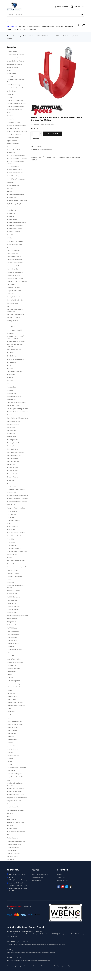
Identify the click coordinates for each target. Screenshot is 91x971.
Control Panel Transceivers (16, 179)
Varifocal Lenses (12, 838)
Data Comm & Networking (15, 194)
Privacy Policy (36, 880)
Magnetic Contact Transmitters (17, 418)
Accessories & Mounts (14, 58)
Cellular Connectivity (14, 134)
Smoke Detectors (13, 727)
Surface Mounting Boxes (15, 774)
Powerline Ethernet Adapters (17, 551)
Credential (10, 182)
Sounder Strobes (12, 740)
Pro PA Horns (11, 603)
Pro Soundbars (12, 619)
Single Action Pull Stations (16, 705)
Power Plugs (11, 539)
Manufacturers (12, 26)
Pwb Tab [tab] (34, 160)
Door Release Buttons (14, 228)
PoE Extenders (12, 511)
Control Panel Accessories (16, 155)
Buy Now (36, 138)
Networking (17, 36)
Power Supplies (12, 545)
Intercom (10, 378)
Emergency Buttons (13, 275)
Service (9, 690)
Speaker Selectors (13, 746)
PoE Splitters (11, 517)
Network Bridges (12, 467)
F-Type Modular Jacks (14, 291)
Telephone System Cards (15, 794)
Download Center (48, 26)
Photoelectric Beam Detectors (17, 502)
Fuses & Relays (12, 327)
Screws (9, 674)
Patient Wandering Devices (16, 489)
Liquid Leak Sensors (13, 405)
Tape (8, 780)
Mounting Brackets (13, 443)
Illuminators (11, 374)
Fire (8, 306)
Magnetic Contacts (13, 421)
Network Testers (12, 477)
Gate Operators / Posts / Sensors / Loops (15, 337)
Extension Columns (13, 287)
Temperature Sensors (14, 801)
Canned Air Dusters (13, 122)
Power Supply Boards (14, 548)
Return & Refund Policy (40, 874)
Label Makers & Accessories (16, 402)
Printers (9, 557)
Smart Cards (11, 712)
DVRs (8, 247)
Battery (9, 97)
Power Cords (11, 530)
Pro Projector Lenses (14, 606)
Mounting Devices (13, 446)
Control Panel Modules (14, 170)
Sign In (9, 29)
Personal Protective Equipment (17, 499)
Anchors (9, 70)
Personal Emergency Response (17, 495)
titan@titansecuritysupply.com (19, 880)
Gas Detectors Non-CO (14, 330)
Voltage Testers (12, 850)
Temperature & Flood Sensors (17, 797)
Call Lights (10, 116)
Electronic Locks (12, 269)
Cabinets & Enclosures (14, 109)
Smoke (9, 718)
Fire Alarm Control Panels (15, 314)
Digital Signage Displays (15, 204)
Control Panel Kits (13, 166)
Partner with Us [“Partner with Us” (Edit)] (62, 880)
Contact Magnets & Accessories (13, 151)
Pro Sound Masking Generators (17, 615)
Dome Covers (11, 210)
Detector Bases (12, 197)
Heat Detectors (12, 356)
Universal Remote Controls (16, 832)
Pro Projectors (12, 612)
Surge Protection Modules (16, 777)
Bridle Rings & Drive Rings (15, 106)
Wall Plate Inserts (12, 856)
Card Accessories (13, 128)
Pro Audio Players (13, 573)
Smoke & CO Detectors (14, 721)
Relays (9, 653)
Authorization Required (15, 88)
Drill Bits (9, 238)
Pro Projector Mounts (14, 609)
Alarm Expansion (12, 67)
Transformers (11, 819)
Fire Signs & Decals (13, 317)
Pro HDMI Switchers (13, 597)
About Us (22, 26)
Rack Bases (11, 646)
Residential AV (12, 665)
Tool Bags (10, 813)
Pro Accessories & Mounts (16, 561)
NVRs (8, 483)
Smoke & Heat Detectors (15, 724)
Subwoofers (11, 771)
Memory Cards (12, 430)
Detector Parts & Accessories (17, 201)
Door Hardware (12, 219)
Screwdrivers (11, 671)
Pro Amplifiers (11, 564)
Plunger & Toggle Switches (16, 508)
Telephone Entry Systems (15, 788)
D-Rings (9, 191)
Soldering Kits (11, 733)
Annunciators (11, 73)
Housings (10, 368)
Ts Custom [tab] (49, 157)
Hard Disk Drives (12, 353)
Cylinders (10, 188)
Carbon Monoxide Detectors (16, 125)
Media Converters (13, 424)
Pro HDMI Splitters (13, 594)
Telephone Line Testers (15, 791)
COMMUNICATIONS (13, 144)
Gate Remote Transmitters (16, 341)
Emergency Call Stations (15, 278)
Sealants (10, 677)
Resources (69, 26)
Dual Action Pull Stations (15, 241)
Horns (9, 365)
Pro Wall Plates (12, 628)
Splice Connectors (13, 755)
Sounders (10, 743)
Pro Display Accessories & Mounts (16, 586)
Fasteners (10, 294)
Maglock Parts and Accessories (17, 412)
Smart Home (11, 715)
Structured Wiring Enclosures (17, 767)
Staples (9, 761)
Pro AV (9, 579)
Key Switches (11, 393)
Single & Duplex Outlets (15, 702)
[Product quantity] (36, 134)
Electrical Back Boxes (14, 256)
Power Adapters (12, 526)
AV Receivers (11, 91)
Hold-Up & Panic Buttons (15, 359)
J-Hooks (10, 384)
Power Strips (11, 542)
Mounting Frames (13, 449)
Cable (9, 113)
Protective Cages (13, 631)
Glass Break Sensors (14, 350)
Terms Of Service (37, 877)
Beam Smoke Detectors (15, 100)
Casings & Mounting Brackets (17, 131)
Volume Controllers (13, 853)
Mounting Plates (12, 458)
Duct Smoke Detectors (14, 244)
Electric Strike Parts (13, 250)
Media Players (11, 427)
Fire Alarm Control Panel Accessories (15, 310)
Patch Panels (11, 486)
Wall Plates (10, 860)
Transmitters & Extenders (15, 822)
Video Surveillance (13, 847)
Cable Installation (29, 36)
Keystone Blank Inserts (14, 396)
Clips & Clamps (12, 141)
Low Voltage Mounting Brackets (17, 409)
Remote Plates (12, 656)
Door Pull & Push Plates (15, 225)
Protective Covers (13, 634)
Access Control (12, 52)
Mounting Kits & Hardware (15, 452)
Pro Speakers (11, 622)
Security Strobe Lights (14, 684)
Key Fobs (10, 390)
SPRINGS (10, 758)
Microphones (11, 433)
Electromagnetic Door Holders (17, 266)
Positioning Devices (13, 520)
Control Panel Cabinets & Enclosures (15, 162)
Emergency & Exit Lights (15, 272)
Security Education (29, 29)
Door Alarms (11, 213)
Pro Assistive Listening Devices (17, 567)
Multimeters (11, 464)
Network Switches (13, 474)
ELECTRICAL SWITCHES (14, 260)
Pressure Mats (12, 554)
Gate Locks (10, 333)
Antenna (10, 76)
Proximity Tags (12, 640)
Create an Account (33, 26)
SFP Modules (11, 693)
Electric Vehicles (12, 253)
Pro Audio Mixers (12, 570)
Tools (8, 816)
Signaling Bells (12, 699)
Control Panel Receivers (15, 173)
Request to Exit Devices (15, 662)
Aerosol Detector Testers (15, 61)
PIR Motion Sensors (13, 505)
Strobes (9, 764)
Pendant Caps (12, 492)
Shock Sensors (12, 696)
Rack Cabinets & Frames (15, 650)
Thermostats (11, 804)
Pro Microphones (12, 600)
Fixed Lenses (11, 324)
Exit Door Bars (11, 284)
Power (9, 523)
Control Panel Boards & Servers (17, 158)
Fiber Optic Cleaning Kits (15, 300)
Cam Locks (10, 119)
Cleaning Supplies (13, 137)
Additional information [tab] (67, 157)
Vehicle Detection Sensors (16, 841)
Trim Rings (10, 825)
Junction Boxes (12, 387)
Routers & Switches (13, 668)
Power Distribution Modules (16, 533)
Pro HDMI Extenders (13, 591)
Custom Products (13, 185)
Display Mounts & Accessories (17, 207)
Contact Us (17, 29)
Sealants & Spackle (13, 681)
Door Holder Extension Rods (16, 222)
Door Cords (10, 216)
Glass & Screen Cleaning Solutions (15, 345)
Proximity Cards (12, 637)
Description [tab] (36, 157)
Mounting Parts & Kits (14, 455)
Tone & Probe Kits (13, 807)
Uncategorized (12, 828)
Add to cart (53, 134)
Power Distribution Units (15, 536)
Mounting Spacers (13, 461)
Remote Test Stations (14, 659)
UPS (8, 835)
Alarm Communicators (14, 64)
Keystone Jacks (12, 399)
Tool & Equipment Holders (15, 810)
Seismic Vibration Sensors (16, 687)
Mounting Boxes (12, 440)
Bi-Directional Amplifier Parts (16, 103)
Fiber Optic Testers (13, 303)
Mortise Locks (11, 436)
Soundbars (10, 736)
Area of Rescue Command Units (16, 81)
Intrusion (10, 381)
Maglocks (10, 415)
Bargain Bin (59, 26)
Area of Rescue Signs (14, 85)
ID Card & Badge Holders (15, 371)
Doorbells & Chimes (13, 232)
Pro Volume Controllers (15, 625)
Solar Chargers (12, 730)
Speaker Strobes (12, 749)
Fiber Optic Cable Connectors (17, 297)
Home (9, 36)
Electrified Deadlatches (15, 263)
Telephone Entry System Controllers (15, 784)
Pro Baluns (10, 582)
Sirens (9, 708)
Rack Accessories (13, 643)
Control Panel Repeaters (15, 176)
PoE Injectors (11, 514)
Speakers (10, 752)
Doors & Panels (12, 235)
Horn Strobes (11, 362)
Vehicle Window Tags (14, 844)
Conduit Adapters (13, 147)
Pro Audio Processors (14, 576)
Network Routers (12, 471)
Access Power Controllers (15, 55)
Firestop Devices (12, 321)
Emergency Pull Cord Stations (17, 281)
